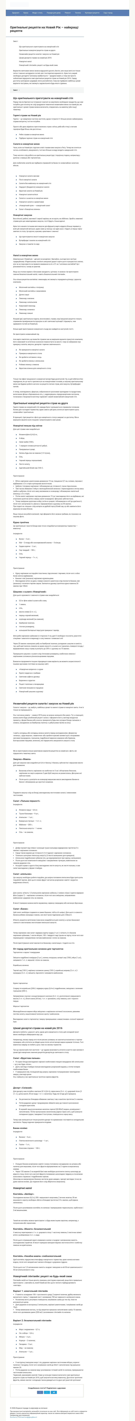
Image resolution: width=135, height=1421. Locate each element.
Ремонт (68, 13)
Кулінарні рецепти (92, 13)
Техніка (78, 13)
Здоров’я (15, 13)
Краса (25, 13)
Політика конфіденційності (27, 1417)
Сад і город (108, 13)
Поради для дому (54, 13)
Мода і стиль (37, 13)
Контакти (13, 1417)
